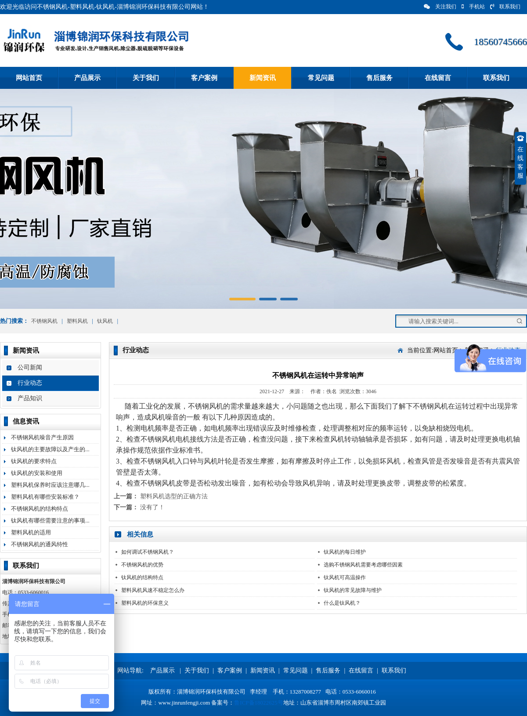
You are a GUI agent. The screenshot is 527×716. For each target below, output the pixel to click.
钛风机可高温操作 (345, 577)
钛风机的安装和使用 (36, 473)
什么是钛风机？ (342, 603)
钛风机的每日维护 (345, 552)
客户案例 (204, 77)
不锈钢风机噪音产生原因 (42, 437)
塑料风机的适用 (31, 532)
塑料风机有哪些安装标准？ (45, 496)
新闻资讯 (262, 77)
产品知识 (30, 398)
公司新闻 (30, 367)
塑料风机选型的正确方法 (174, 496)
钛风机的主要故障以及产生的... (50, 449)
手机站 (473, 7)
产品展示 (87, 77)
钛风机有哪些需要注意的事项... (50, 520)
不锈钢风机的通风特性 (39, 544)
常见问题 (321, 77)
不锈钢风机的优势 (142, 565)
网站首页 (29, 77)
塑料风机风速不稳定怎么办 (152, 590)
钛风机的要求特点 (34, 461)
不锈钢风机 (44, 321)
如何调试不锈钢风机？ (147, 552)
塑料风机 (77, 321)
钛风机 (105, 321)
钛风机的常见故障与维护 (353, 590)
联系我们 (505, 7)
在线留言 (438, 77)
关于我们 (146, 77)
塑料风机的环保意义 (145, 603)
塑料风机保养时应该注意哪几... (50, 485)
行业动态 (30, 383)
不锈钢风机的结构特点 (39, 508)
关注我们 (440, 7)
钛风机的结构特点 (142, 577)
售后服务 (379, 77)
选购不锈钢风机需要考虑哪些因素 (363, 565)
